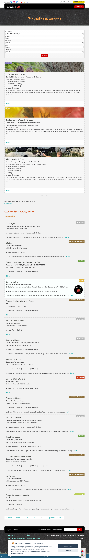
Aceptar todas (68, 546)
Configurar (68, 550)
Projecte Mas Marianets (17, 495)
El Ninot (10, 243)
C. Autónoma (8, 31)
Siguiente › (51, 518)
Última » (60, 518)
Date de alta (79, 2)
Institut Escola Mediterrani (18, 456)
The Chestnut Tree (15, 159)
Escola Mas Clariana (15, 379)
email (66, 530)
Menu (79, 6)
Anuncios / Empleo (34, 538)
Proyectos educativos (44, 19)
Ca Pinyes (10, 223)
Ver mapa (8, 203)
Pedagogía (8, 40)
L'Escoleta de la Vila (15, 74)
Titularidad (8, 49)
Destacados (44, 195)
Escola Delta (12, 282)
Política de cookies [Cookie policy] (17, 553)
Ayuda (9, 529)
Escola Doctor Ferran (16, 320)
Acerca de (11, 536)
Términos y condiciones (16, 538)
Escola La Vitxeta (14, 359)
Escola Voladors (13, 418)
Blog (29, 536)
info (8, 103)
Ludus (11, 7)
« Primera (9, 518)
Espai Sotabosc (13, 437)
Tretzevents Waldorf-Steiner (19, 120)
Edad (6, 45)
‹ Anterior (17, 518)
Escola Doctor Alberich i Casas (20, 301)
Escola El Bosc (13, 340)
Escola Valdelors (13, 398)
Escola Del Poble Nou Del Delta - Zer (23, 262)
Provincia (7, 36)
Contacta (15, 529)
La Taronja (10, 476)
